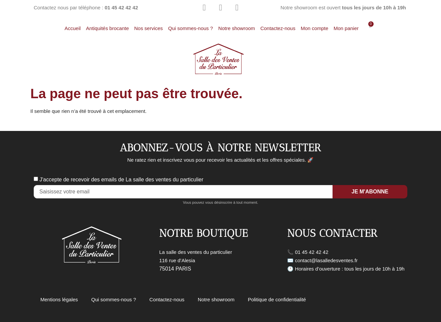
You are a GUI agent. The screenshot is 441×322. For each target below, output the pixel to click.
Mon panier (346, 28)
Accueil (72, 28)
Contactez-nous (277, 28)
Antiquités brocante (107, 28)
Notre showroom (236, 28)
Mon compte (314, 28)
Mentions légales (59, 299)
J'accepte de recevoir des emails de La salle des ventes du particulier (121, 179)
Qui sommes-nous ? (190, 28)
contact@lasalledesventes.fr (326, 260)
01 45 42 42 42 (311, 252)
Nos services (148, 28)
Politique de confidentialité (277, 299)
